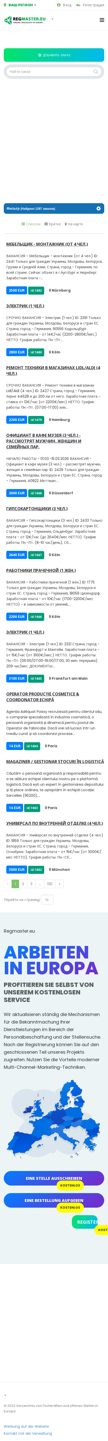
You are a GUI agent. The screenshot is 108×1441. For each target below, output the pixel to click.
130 (49, 883)
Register (87, 1222)
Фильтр (54, 208)
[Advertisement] (47, 141)
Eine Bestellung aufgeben (54, 1200)
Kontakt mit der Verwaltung (28, 1433)
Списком (30, 224)
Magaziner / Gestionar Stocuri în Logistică (55, 761)
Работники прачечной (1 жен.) (41, 570)
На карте (74, 224)
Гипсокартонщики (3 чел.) (37, 508)
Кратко (52, 224)
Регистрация (90, 5)
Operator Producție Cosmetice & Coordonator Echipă (42, 697)
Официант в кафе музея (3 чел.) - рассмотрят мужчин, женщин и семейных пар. (43, 441)
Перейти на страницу (22, 899)
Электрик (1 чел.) (25, 306)
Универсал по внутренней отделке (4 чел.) (54, 823)
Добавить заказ (54, 55)
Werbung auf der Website (26, 1426)
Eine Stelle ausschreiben (54, 1178)
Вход (64, 5)
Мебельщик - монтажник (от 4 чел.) (47, 244)
